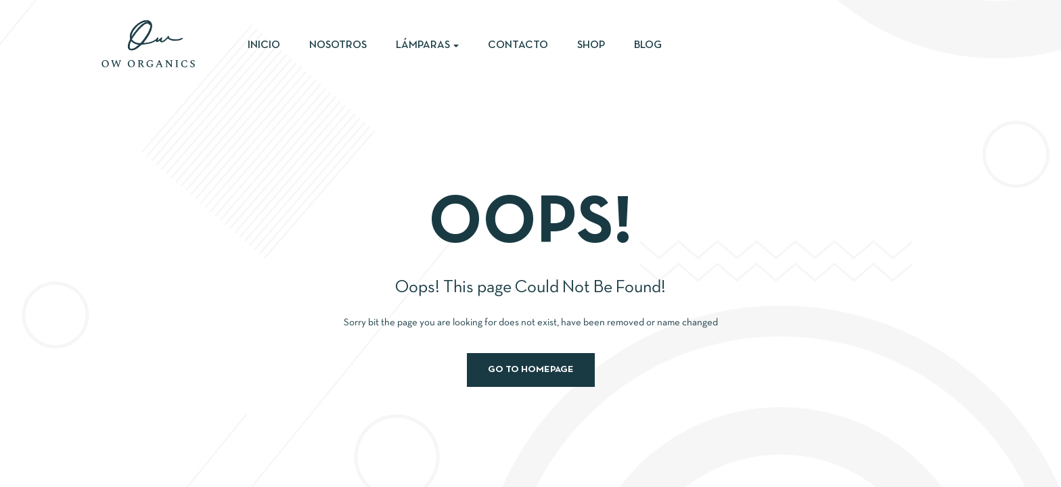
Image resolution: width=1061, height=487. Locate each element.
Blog (648, 45)
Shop (591, 45)
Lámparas (427, 45)
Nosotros (338, 45)
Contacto (518, 45)
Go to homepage (531, 369)
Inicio (264, 45)
